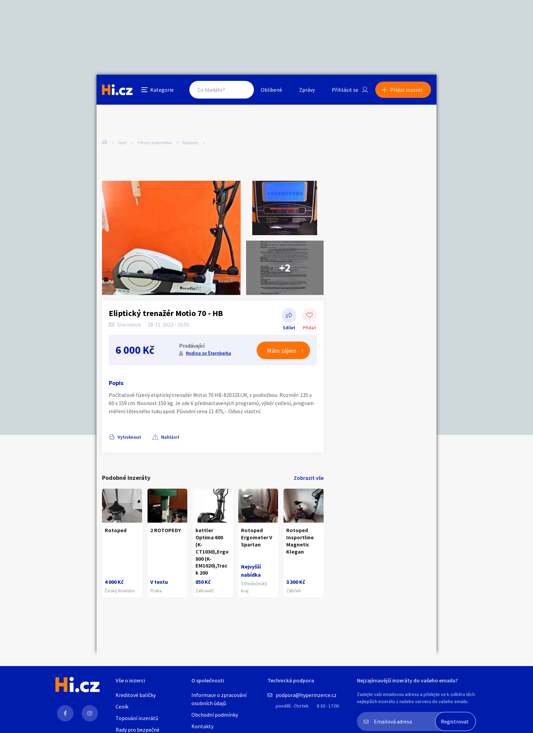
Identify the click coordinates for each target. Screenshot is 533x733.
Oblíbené (271, 89)
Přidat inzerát (406, 89)
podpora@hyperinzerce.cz (306, 695)
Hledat (242, 90)
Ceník (122, 706)
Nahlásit (170, 437)
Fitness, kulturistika (155, 142)
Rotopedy (191, 142)
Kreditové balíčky (136, 695)
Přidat (309, 316)
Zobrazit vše (309, 477)
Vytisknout (129, 437)
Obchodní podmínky (214, 714)
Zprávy (307, 89)
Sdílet (288, 316)
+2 (285, 268)
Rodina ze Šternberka (208, 353)
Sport (122, 142)
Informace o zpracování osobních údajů (218, 699)
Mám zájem (281, 350)
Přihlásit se (345, 89)
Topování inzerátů (137, 718)
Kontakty (202, 726)
